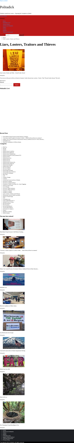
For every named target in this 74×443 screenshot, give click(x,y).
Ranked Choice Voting (8, 202)
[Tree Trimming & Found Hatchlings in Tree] (14, 422)
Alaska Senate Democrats (9, 162)
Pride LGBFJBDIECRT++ (9, 200)
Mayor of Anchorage (8, 196)
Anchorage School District (9, 171)
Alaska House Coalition (8, 151)
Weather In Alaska (7, 211)
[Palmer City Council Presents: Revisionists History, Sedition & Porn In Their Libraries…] (14, 266)
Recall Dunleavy (7, 203)
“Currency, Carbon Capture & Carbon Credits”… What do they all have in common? (22, 138)
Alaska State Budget (8, 165)
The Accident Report (8, 207)
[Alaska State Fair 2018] (14, 366)
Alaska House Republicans (9, 154)
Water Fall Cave (3, 397)
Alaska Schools (6, 159)
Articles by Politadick (8, 25)
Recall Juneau (6, 204)
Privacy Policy (6, 439)
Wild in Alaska (6, 213)
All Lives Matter (7, 167)
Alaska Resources (7, 158)
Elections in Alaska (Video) (9, 182)
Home (4, 21)
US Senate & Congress (8, 209)
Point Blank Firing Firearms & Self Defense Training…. (16, 136)
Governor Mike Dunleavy (9, 188)
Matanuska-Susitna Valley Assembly (11, 195)
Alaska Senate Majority (8, 163)
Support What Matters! (9, 437)
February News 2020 (8, 185)
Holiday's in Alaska (7, 191)
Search (2, 82)
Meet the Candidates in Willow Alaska (12, 142)
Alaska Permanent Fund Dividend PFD (12, 155)
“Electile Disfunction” (8, 32)
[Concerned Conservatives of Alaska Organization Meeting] (14, 348)
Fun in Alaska (6, 187)
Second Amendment (7, 206)
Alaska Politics (6, 24)
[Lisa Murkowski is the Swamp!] (14, 330)
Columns (5, 178)
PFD (4, 198)
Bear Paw (5, 174)
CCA (4, 176)
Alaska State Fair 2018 (5, 369)
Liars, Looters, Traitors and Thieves (11, 193)
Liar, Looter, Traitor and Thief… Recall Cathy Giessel (12, 72)
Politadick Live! (6, 22)
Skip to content (4, 0)
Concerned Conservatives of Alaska (11, 180)
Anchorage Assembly (8, 170)
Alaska (4, 29)
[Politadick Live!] (14, 285)
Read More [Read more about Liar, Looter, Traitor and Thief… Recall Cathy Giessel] (3, 80)
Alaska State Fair (7, 166)
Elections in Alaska (7, 181)
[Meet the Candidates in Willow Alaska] (14, 303)
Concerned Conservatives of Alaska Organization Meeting (12, 350)
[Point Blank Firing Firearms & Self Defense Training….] (14, 229)
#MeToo (5, 147)
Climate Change (6, 177)
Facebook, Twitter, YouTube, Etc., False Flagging (14, 184)
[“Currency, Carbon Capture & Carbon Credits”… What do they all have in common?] (14, 248)
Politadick (7, 7)
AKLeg (4, 148)
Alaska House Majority (8, 152)
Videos (4, 27)
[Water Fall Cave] (14, 394)
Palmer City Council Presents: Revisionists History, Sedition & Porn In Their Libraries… (23, 139)
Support (5, 30)
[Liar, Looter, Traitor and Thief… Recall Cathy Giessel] (14, 70)
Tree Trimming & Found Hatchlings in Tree (9, 425)
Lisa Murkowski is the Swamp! (6, 332)
